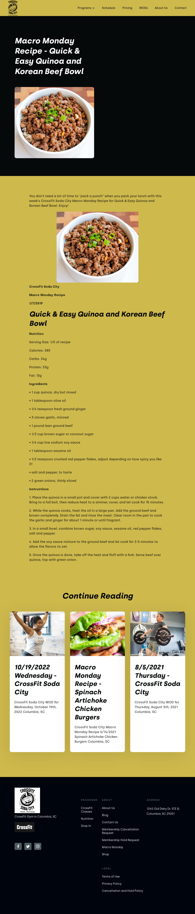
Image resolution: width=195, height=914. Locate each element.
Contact (181, 8)
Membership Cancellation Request (120, 831)
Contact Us (110, 822)
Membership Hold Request (120, 840)
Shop (105, 854)
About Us (161, 8)
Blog (105, 815)
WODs (143, 8)
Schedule (108, 8)
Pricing (127, 8)
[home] (13, 8)
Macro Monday (112, 847)
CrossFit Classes (87, 809)
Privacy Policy (112, 883)
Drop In (86, 826)
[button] (85, 8)
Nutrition (87, 818)
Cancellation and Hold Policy (122, 890)
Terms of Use (111, 876)
